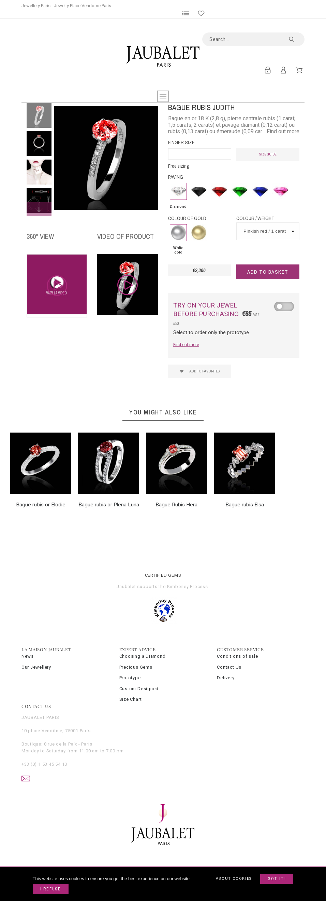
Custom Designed (139, 688)
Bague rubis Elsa (244, 505)
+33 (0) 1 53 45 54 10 (44, 764)
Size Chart (130, 699)
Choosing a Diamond (142, 656)
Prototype (130, 677)
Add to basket (267, 271)
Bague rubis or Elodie (40, 505)
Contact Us (229, 667)
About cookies (234, 878)
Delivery (225, 677)
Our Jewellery (36, 667)
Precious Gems (135, 667)
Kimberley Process (187, 586)
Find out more (186, 344)
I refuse (50, 889)
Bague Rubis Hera (176, 505)
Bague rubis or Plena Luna (108, 505)
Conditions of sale (237, 656)
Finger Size (181, 142)
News (27, 656)
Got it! (277, 879)
